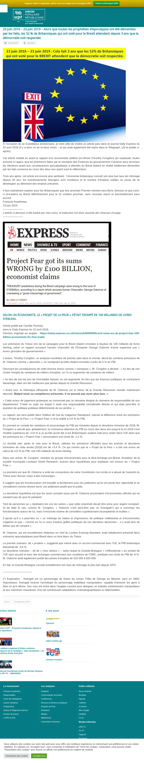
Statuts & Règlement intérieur (15, 710)
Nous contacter (85, 691)
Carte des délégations (12, 699)
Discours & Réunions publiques (54, 703)
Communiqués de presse (51, 695)
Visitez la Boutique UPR (106, 3)
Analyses (31, 43)
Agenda (82, 699)
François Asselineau (11, 691)
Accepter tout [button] (39, 756)
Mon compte (84, 710)
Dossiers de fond (48, 706)
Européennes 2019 (22, 602)
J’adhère (82, 703)
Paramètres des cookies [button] (17, 756)
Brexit (7, 602)
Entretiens (45, 710)
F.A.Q (81, 718)
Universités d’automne (50, 722)
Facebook (83, 738)
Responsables (9, 695)
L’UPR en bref (9, 718)
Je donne (82, 706)
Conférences (46, 699)
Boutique (82, 695)
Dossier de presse (11, 714)
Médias (44, 714)
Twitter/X (82, 735)
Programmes (8, 706)
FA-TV (81, 731)
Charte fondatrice (10, 703)
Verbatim (82, 714)
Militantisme (46, 718)
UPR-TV (82, 727)
